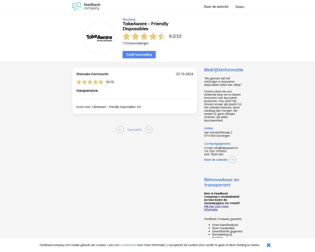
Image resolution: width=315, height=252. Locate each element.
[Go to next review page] (148, 129)
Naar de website (216, 7)
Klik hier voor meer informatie (216, 207)
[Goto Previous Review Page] (121, 129)
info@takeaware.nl (226, 148)
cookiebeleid (128, 245)
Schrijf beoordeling (139, 55)
